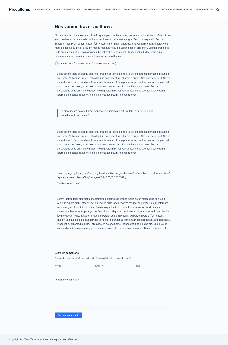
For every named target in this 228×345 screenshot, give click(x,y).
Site (138, 265)
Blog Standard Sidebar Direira (139, 9)
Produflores (19, 9)
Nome (59, 266)
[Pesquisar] (217, 9)
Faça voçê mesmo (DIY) (105, 63)
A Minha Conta (42, 9)
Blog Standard (112, 9)
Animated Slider (72, 9)
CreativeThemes (69, 339)
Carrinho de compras (207, 9)
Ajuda (57, 9)
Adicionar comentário (67, 280)
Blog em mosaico (92, 9)
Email (99, 266)
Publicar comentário (68, 315)
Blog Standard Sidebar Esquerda (175, 9)
